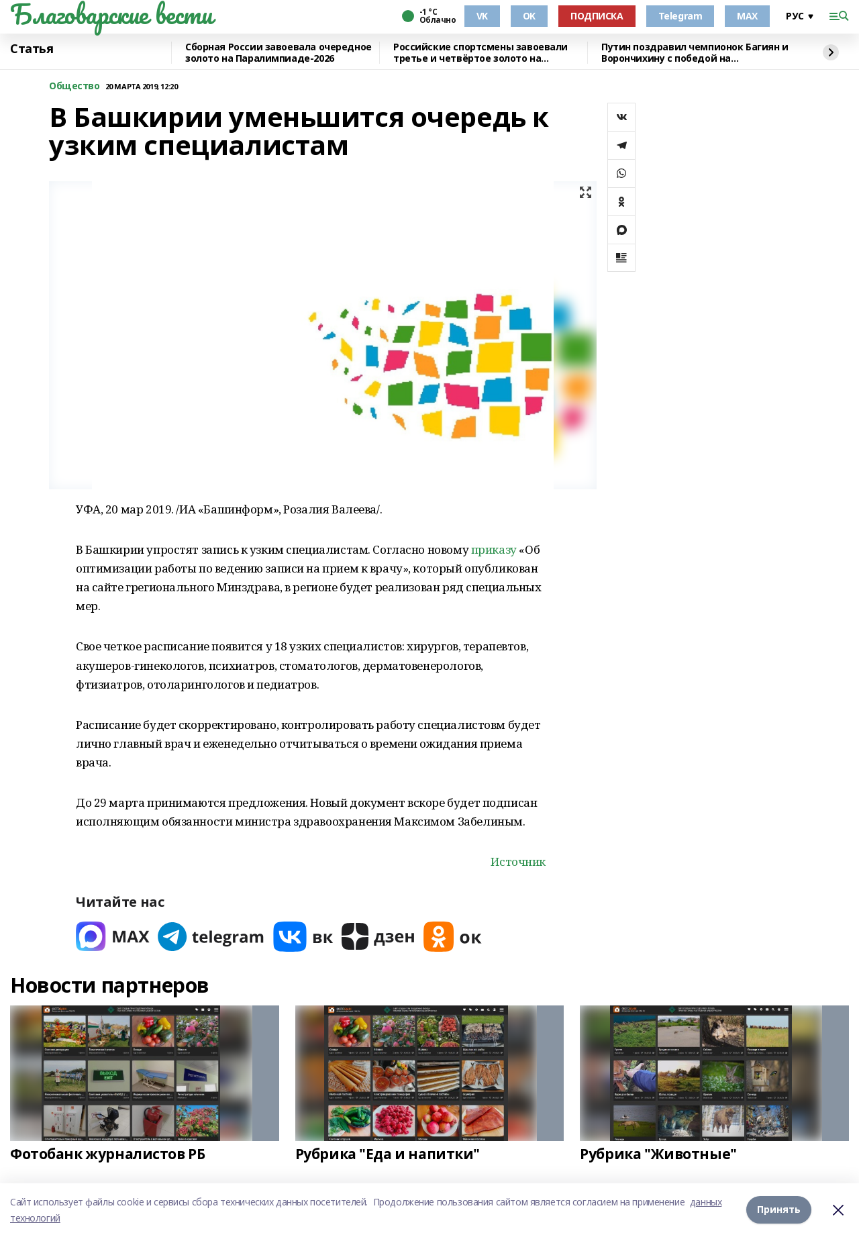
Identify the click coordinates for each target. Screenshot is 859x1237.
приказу (494, 549)
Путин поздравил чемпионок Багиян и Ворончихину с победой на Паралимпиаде (695, 53)
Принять (779, 1209)
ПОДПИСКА (596, 15)
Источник (518, 861)
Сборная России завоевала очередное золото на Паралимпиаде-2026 (278, 53)
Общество (74, 86)
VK (482, 15)
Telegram (680, 15)
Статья (31, 49)
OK (529, 15)
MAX (747, 15)
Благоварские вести (111, 14)
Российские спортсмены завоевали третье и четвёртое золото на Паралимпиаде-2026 (480, 53)
